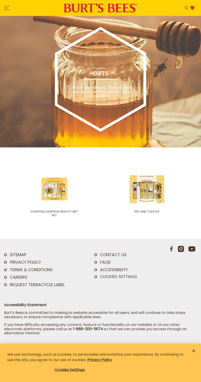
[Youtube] (191, 249)
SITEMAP (18, 255)
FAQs (105, 262)
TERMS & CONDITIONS (31, 270)
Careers (18, 277)
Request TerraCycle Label (37, 285)
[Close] (194, 351)
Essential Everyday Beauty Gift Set (54, 213)
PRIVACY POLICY (25, 262)
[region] (100, 363)
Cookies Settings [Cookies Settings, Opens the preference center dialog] (69, 369)
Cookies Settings (118, 276)
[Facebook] (171, 249)
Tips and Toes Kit (147, 211)
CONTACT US (113, 255)
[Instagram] (181, 249)
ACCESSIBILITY (114, 270)
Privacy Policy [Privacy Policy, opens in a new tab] (99, 359)
